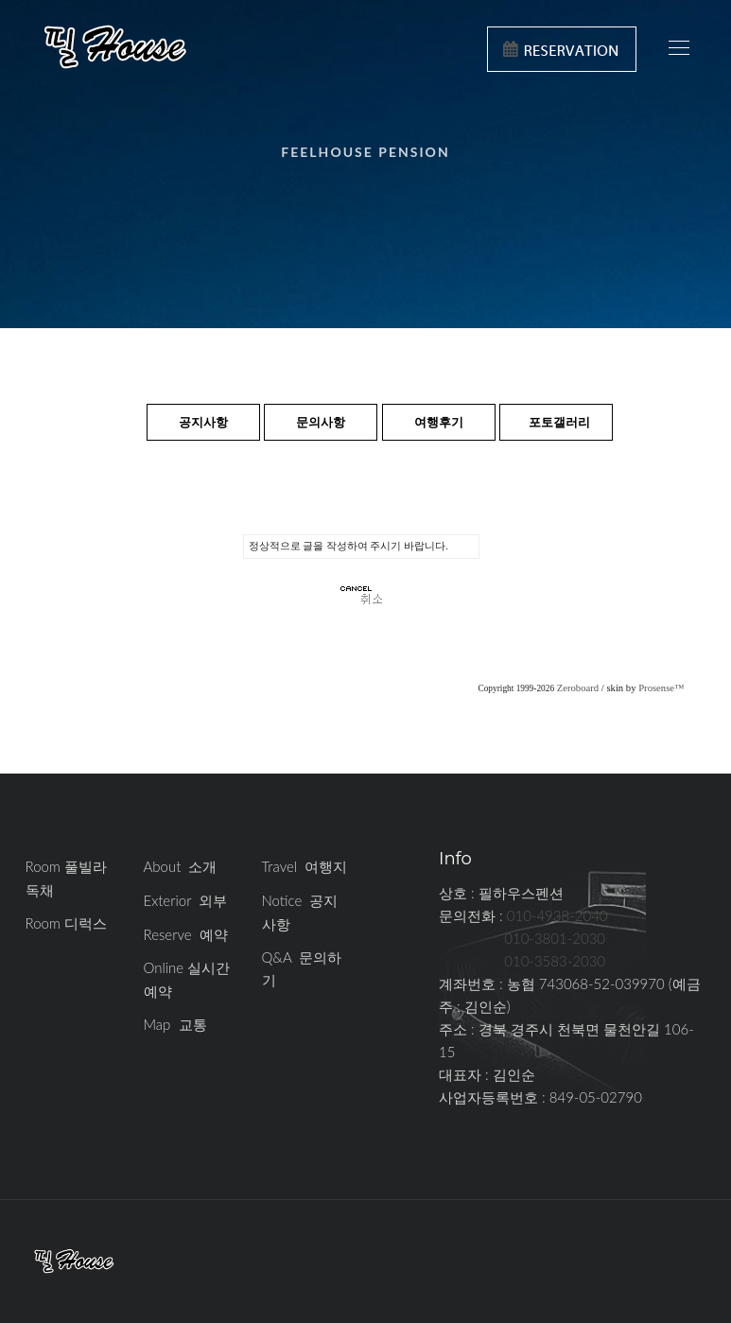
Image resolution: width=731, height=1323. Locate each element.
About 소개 (181, 866)
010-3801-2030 (554, 938)
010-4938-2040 (557, 915)
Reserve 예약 (186, 934)
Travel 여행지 (305, 866)
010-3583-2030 (554, 960)
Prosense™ (661, 688)
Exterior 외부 (186, 900)
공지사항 (203, 421)
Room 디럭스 (67, 922)
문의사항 (320, 421)
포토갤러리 (559, 421)
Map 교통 (175, 1024)
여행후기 (438, 421)
